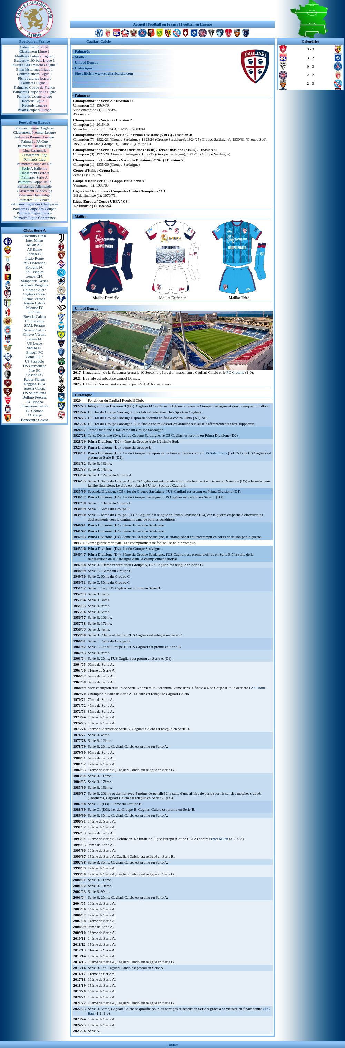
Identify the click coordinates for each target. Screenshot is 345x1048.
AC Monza (34, 402)
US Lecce (34, 343)
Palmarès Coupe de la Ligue (34, 92)
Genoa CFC (34, 276)
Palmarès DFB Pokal (34, 200)
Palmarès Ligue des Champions (34, 204)
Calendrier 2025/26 (34, 47)
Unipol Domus (86, 62)
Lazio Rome (34, 258)
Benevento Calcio (34, 419)
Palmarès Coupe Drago (34, 96)
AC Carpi (34, 415)
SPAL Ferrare (34, 325)
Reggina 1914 (34, 384)
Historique (83, 68)
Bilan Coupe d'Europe (34, 110)
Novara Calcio (34, 330)
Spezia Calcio (34, 388)
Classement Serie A (34, 173)
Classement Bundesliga (34, 191)
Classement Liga (34, 155)
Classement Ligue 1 (34, 51)
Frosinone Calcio (34, 406)
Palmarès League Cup (34, 146)
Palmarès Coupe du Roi (34, 164)
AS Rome (34, 249)
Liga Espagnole (35, 150)
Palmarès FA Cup (34, 141)
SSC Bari (34, 312)
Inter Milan (34, 240)
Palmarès (82, 51)
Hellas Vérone (34, 298)
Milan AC (34, 245)
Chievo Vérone (34, 334)
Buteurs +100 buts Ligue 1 (34, 60)
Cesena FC (34, 375)
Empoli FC (34, 352)
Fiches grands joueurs (34, 78)
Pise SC (35, 370)
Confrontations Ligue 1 (34, 74)
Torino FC (34, 254)
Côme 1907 (34, 357)
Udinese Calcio (34, 290)
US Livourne (34, 321)
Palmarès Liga (34, 159)
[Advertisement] (172, 10)
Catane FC (35, 339)
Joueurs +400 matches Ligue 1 (34, 65)
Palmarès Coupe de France (34, 87)
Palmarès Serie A (34, 177)
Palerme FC (34, 307)
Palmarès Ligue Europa (34, 213)
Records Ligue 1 (34, 101)
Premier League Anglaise (34, 128)
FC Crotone (34, 411)
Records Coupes (34, 105)
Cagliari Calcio (34, 294)
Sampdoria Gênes (34, 281)
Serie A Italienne (34, 168)
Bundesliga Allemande (34, 186)
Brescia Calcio (34, 316)
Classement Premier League (34, 132)
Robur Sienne (34, 379)
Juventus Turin (34, 236)
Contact (172, 1044)
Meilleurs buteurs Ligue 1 (34, 56)
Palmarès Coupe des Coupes (34, 208)
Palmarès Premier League (34, 137)
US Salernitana (34, 393)
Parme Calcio (34, 303)
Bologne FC (34, 267)
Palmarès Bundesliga (35, 195)
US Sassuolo (34, 361)
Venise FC (34, 348)
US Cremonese (34, 366)
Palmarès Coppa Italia (34, 182)
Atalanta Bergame (34, 285)
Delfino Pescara (34, 397)
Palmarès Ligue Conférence (34, 217)
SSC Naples (35, 272)
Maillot (80, 57)
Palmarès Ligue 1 (34, 83)
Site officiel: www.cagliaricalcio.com (104, 73)
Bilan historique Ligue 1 (34, 69)
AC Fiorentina (34, 263)
